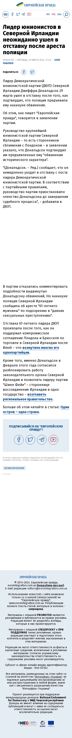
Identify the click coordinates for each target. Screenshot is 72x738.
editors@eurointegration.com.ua (47, 588)
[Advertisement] (36, 247)
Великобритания (14, 468)
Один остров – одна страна (36, 409)
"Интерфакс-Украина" (48, 676)
